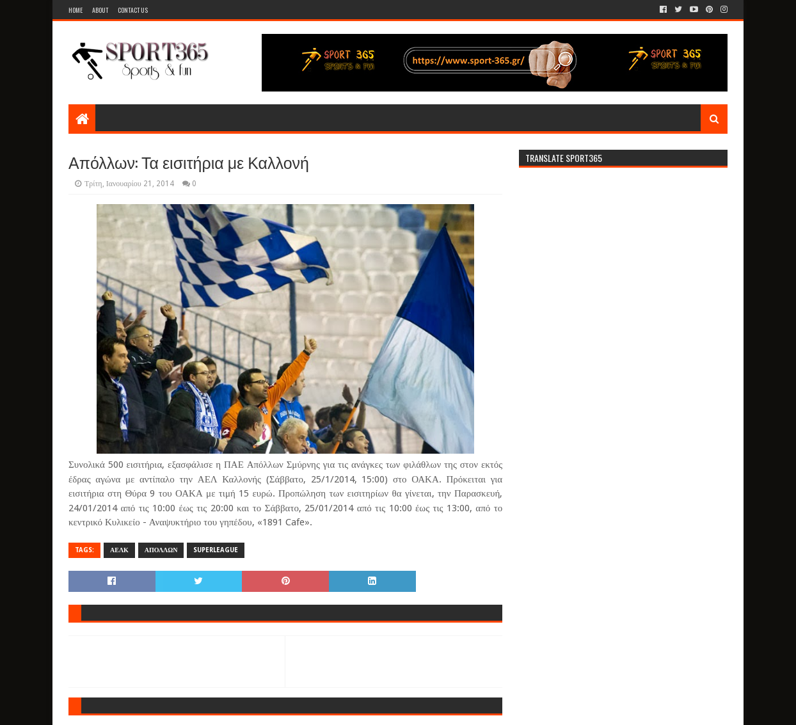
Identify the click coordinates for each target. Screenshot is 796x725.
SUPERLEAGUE (215, 550)
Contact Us (133, 10)
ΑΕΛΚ (119, 550)
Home (75, 10)
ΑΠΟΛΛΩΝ (161, 550)
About (100, 10)
